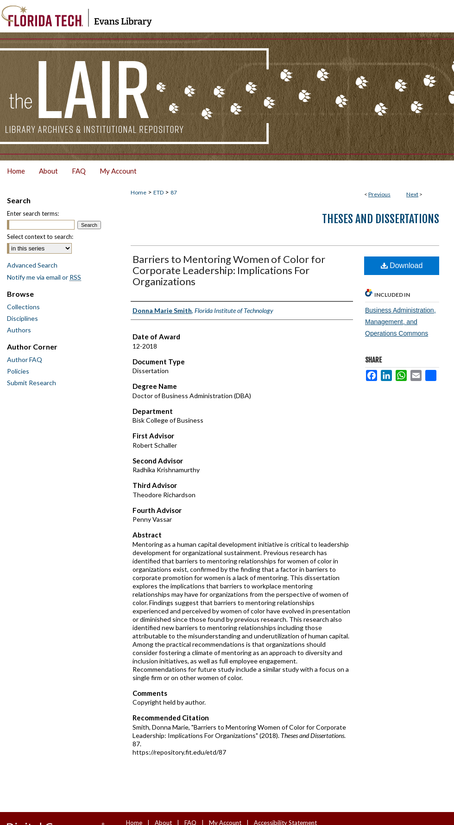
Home (138, 192)
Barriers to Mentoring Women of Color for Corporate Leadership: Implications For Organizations (228, 270)
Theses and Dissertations (380, 219)
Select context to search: (40, 236)
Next (412, 194)
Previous (379, 194)
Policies (18, 371)
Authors (19, 330)
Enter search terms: (33, 213)
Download (402, 265)
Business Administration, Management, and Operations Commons (400, 321)
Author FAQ (24, 359)
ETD (158, 192)
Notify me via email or (44, 277)
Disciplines (22, 318)
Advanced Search (32, 265)
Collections (23, 307)
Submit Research (31, 383)
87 (173, 192)
